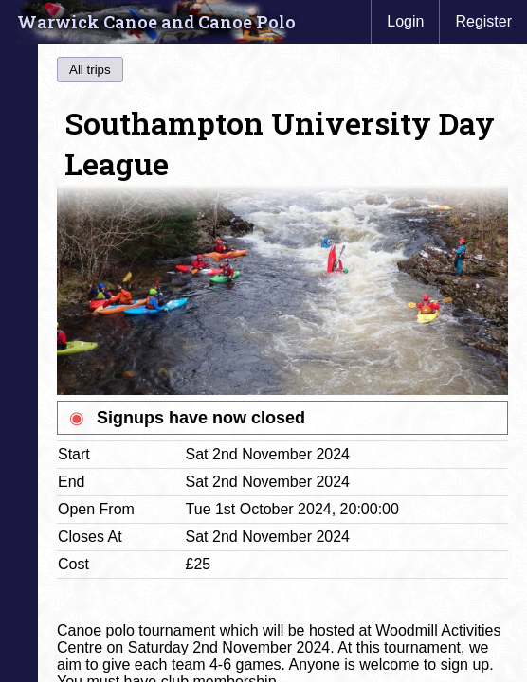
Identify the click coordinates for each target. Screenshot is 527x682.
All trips (90, 70)
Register (483, 21)
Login (405, 21)
